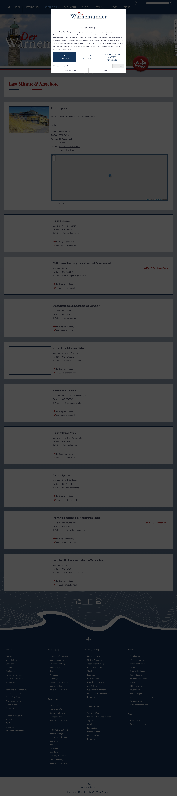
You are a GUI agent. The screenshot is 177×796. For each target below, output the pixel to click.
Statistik (66, 66)
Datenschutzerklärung (64, 49)
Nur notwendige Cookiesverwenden (113, 58)
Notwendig (57, 66)
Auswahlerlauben (87, 57)
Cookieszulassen (62, 57)
